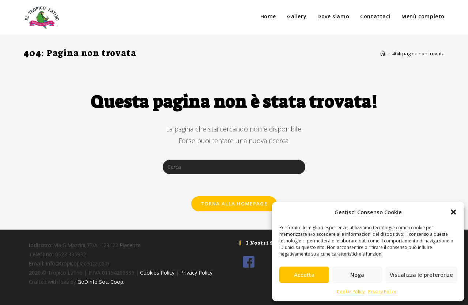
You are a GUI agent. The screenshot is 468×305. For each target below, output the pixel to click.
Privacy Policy (382, 292)
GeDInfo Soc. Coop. (101, 281)
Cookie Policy (351, 292)
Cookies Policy (157, 272)
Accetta (304, 274)
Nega (357, 274)
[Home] (382, 53)
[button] (453, 212)
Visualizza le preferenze (421, 274)
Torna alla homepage (234, 203)
